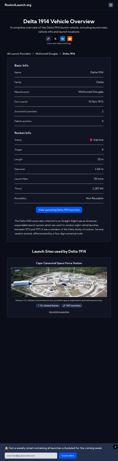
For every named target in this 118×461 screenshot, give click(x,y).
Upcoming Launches (59, 312)
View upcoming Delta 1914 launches (59, 209)
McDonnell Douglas (47, 53)
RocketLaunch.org (18, 5)
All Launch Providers (19, 53)
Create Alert (67, 455)
